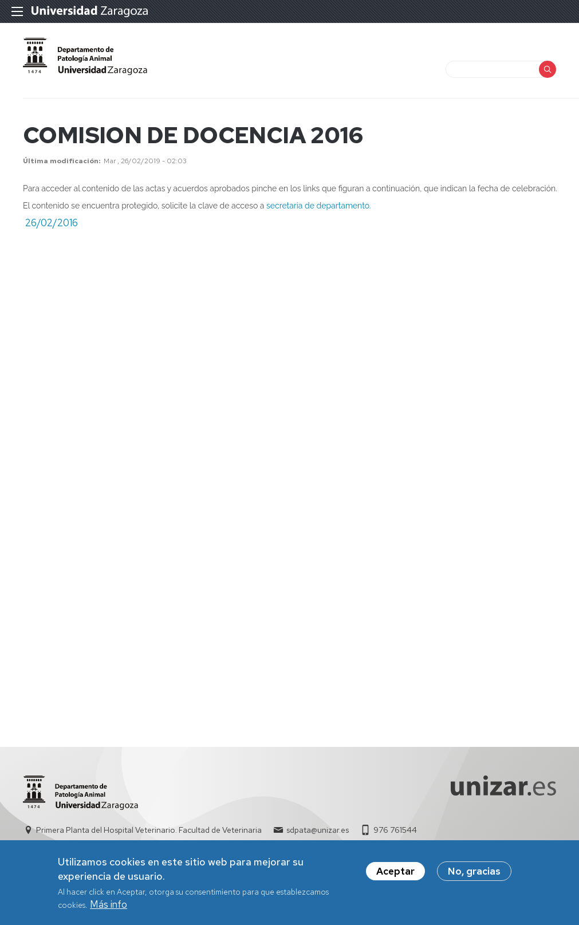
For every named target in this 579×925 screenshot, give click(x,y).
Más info (108, 908)
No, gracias (474, 875)
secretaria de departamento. (318, 205)
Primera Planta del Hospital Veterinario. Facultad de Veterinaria (149, 830)
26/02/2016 (51, 223)
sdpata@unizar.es (317, 830)
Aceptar (395, 875)
